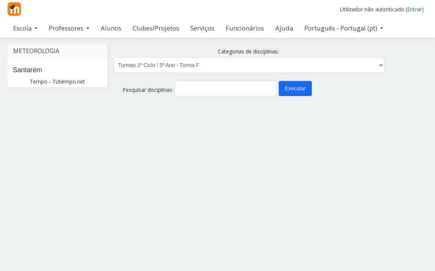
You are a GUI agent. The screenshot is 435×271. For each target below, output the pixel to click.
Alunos (111, 28)
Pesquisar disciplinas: (148, 89)
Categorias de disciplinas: (248, 51)
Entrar (414, 9)
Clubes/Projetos (156, 28)
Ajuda (284, 28)
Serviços (202, 28)
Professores (69, 28)
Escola (25, 28)
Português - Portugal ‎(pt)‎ (343, 28)
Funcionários (245, 28)
